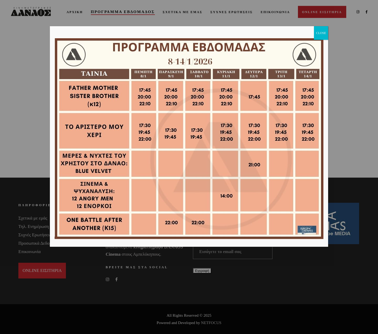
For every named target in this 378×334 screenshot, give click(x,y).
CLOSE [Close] (321, 33)
